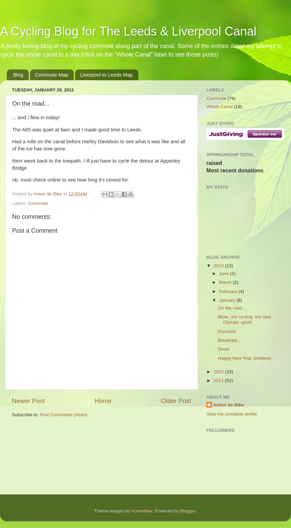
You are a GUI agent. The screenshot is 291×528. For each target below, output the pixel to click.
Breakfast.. (229, 340)
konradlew (142, 510)
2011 (219, 380)
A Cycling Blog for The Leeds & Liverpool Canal (128, 31)
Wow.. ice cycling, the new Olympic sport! (244, 319)
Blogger (188, 510)
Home (102, 400)
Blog (18, 75)
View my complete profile (231, 414)
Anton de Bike (48, 193)
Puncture (227, 331)
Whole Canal (219, 106)
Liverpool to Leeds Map (106, 75)
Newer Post (28, 400)
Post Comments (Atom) (63, 414)
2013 (219, 265)
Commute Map (51, 75)
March (226, 282)
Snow (223, 349)
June (224, 273)
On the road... (232, 308)
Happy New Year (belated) (244, 358)
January (228, 300)
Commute (38, 203)
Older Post (176, 400)
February (229, 291)
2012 (219, 371)
